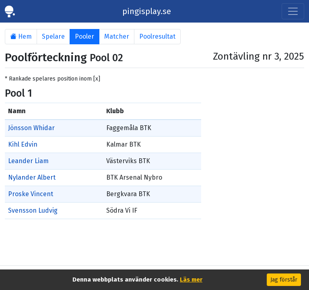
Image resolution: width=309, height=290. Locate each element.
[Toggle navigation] (293, 11)
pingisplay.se (146, 11)
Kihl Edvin (22, 144)
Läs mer (191, 279)
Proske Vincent (30, 194)
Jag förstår (283, 279)
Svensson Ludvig (33, 210)
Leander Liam (28, 161)
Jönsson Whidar (31, 128)
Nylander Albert (32, 177)
